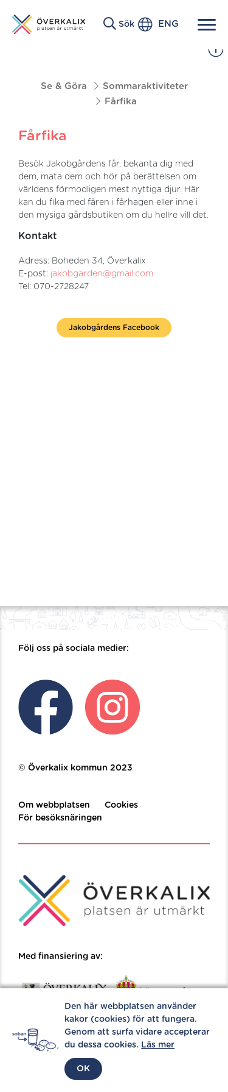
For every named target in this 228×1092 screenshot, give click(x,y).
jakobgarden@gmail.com (101, 274)
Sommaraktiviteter (145, 86)
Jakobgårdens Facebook (114, 327)
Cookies (121, 805)
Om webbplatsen (54, 805)
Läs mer (157, 1045)
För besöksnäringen (60, 818)
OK (83, 1069)
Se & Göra (64, 86)
